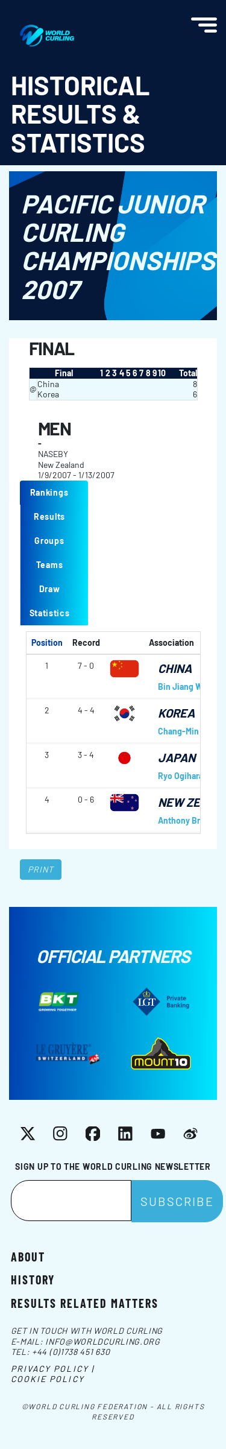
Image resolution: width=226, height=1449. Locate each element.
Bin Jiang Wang (187, 686)
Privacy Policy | (53, 1368)
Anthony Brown (187, 820)
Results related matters (85, 1302)
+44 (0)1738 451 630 (71, 1351)
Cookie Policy (47, 1379)
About (28, 1256)
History (33, 1279)
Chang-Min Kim (187, 731)
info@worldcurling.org (102, 1341)
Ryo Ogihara (180, 776)
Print (41, 869)
